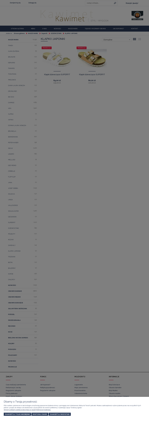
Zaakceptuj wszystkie (59, 414)
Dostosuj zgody (40, 414)
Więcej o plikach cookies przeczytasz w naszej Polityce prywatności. (27, 410)
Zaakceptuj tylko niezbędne (17, 414)
